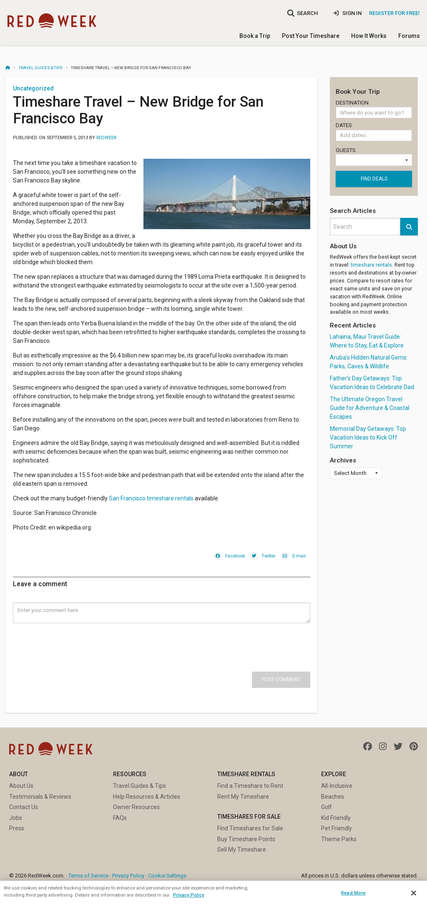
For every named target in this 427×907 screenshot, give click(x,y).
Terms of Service (88, 875)
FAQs (120, 818)
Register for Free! (394, 13)
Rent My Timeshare (243, 796)
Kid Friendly (336, 818)
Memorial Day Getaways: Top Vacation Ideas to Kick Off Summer (368, 437)
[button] (409, 226)
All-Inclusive (336, 785)
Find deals (374, 179)
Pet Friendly (336, 828)
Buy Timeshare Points (246, 839)
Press (16, 828)
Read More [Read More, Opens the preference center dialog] (353, 893)
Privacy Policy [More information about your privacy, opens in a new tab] (188, 895)
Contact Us (23, 807)
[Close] (413, 893)
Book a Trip (254, 35)
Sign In (347, 13)
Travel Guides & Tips (41, 67)
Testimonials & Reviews (40, 796)
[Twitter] (263, 555)
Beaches (332, 796)
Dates (374, 133)
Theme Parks (339, 839)
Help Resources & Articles (146, 796)
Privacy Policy (128, 875)
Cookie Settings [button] (167, 875)
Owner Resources (136, 807)
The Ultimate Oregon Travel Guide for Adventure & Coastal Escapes (369, 408)
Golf (326, 807)
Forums (409, 35)
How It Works (369, 35)
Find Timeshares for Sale (250, 828)
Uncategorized (33, 88)
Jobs (15, 818)
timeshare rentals (371, 265)
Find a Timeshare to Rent (250, 785)
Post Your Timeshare (310, 35)
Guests (374, 156)
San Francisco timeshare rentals (151, 498)
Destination (374, 109)
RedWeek (106, 137)
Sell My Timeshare (241, 849)
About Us (21, 785)
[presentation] (76, 639)
